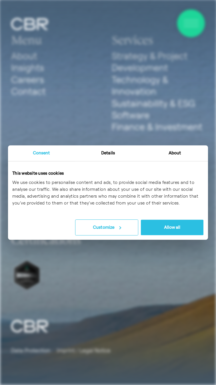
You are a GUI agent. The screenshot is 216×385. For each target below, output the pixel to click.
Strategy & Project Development (149, 61)
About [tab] (175, 153)
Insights (27, 67)
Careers (27, 79)
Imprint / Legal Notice (84, 350)
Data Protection (30, 350)
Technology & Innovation (140, 85)
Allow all (172, 227)
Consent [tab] (41, 153)
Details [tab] (108, 153)
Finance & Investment (157, 126)
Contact (28, 91)
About (24, 55)
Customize (107, 227)
